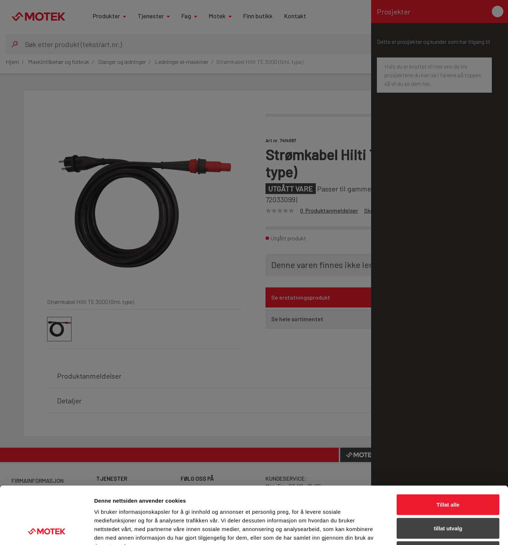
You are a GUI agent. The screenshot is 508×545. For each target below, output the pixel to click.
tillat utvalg (448, 474)
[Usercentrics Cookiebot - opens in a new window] (46, 531)
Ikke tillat (448, 498)
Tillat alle (448, 451)
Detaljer (383, 531)
